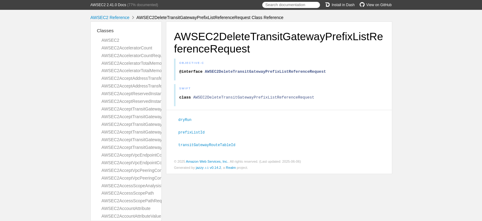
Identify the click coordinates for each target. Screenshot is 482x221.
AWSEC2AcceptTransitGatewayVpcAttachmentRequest (154, 139)
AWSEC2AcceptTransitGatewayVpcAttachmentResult (152, 147)
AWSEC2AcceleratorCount (126, 47)
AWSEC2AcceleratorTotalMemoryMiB (136, 63)
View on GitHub (376, 5)
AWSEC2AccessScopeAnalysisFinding (138, 185)
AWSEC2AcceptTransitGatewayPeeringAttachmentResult (155, 132)
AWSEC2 (110, 40)
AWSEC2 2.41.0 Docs (108, 5)
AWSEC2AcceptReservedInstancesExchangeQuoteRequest (158, 93)
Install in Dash (340, 5)
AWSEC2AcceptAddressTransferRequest (140, 78)
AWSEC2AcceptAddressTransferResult (138, 85)
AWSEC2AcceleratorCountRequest (134, 55)
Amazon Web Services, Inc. (207, 162)
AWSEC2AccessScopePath (127, 193)
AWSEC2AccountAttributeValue (131, 216)
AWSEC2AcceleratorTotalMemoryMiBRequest (144, 70)
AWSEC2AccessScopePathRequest (135, 200)
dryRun (188, 121)
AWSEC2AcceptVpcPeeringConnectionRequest (146, 170)
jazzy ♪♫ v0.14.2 (208, 168)
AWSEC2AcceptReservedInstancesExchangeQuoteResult (156, 101)
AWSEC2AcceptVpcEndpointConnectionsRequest (148, 155)
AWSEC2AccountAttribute (126, 208)
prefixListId (194, 133)
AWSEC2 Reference (109, 17)
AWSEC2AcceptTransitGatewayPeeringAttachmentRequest (157, 124)
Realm (231, 168)
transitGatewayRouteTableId (209, 145)
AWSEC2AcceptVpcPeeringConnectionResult (144, 178)
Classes (105, 30)
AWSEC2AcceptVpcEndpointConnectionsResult (146, 162)
